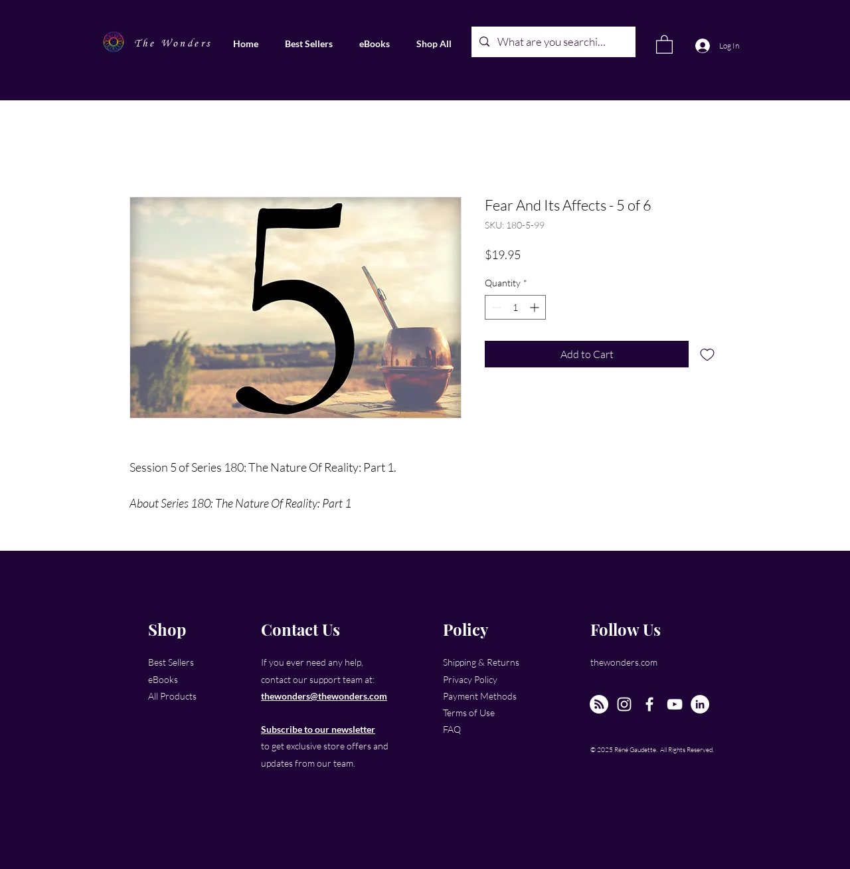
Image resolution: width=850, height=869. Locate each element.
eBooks (163, 679)
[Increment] (535, 307)
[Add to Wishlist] (707, 354)
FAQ (452, 729)
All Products (172, 696)
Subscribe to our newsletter (318, 729)
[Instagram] (624, 704)
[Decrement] (495, 307)
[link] (664, 44)
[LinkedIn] (700, 704)
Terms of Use (469, 712)
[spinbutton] (515, 307)
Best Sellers (171, 662)
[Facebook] (649, 704)
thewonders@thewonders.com (324, 696)
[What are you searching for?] (552, 42)
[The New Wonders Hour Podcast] (599, 704)
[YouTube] (674, 704)
